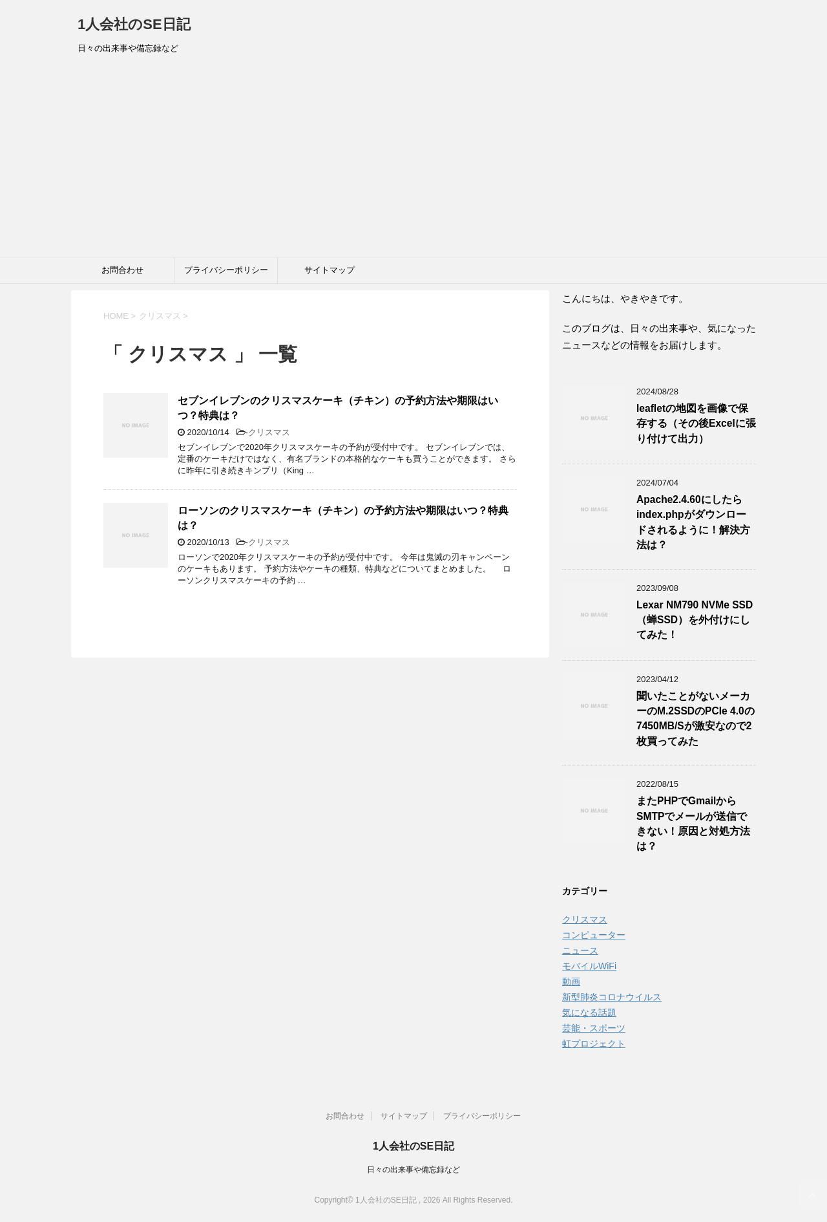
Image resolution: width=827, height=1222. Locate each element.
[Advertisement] (413, 159)
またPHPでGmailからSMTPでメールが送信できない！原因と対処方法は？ (693, 823)
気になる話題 (589, 1012)
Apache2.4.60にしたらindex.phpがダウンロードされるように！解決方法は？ (693, 522)
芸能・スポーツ (593, 1028)
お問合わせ (122, 270)
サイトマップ (329, 270)
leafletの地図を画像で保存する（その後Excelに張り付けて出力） (696, 423)
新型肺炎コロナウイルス (612, 997)
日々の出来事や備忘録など (413, 1169)
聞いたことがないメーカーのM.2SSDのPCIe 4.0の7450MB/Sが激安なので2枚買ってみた (695, 719)
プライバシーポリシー (226, 270)
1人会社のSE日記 (134, 24)
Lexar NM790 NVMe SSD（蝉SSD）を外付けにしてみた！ (694, 620)
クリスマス (269, 432)
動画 (571, 981)
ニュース (580, 950)
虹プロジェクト (593, 1043)
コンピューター (593, 935)
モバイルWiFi (589, 966)
